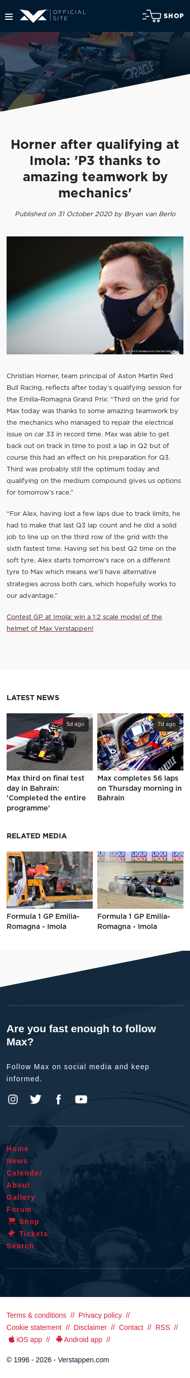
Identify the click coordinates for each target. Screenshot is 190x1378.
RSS (163, 1327)
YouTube (81, 1099)
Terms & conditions (36, 1315)
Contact (131, 1327)
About (18, 1185)
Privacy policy (100, 1315)
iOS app (24, 1339)
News (17, 1161)
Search (20, 1246)
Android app (78, 1339)
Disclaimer (90, 1327)
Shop (163, 16)
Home (18, 1149)
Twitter (36, 1099)
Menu (9, 16)
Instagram (13, 1099)
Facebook (58, 1099)
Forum (19, 1209)
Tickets (28, 1234)
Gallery (21, 1197)
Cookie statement (34, 1327)
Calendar (25, 1173)
